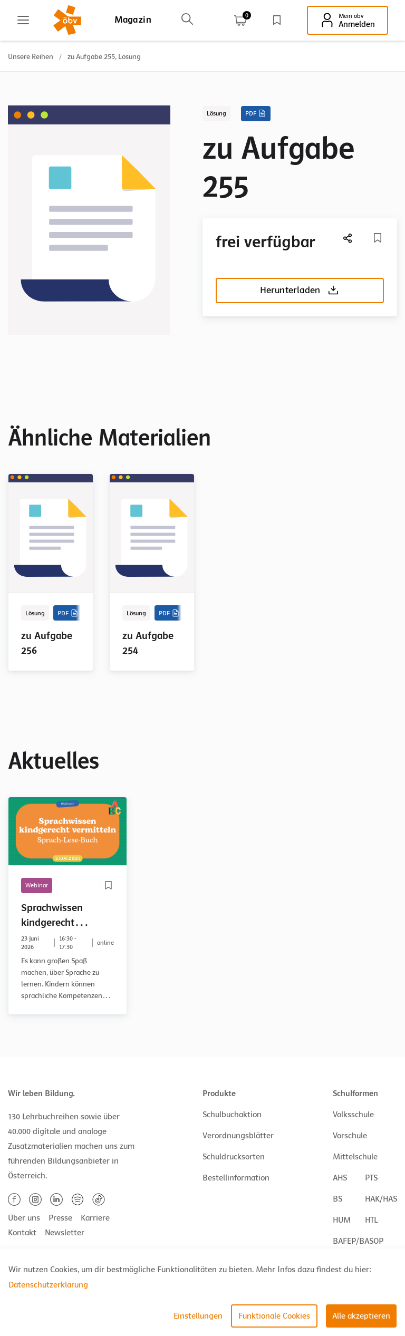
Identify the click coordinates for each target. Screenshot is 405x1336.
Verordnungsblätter (238, 1135)
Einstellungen (198, 1316)
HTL (371, 1220)
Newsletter (64, 1232)
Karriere (95, 1218)
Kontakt (22, 1232)
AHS (340, 1178)
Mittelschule (355, 1156)
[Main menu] (23, 20)
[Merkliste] (377, 237)
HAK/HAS (381, 1199)
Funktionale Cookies (274, 1316)
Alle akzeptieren (361, 1316)
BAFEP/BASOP (358, 1241)
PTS (371, 1178)
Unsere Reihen (30, 56)
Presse (60, 1218)
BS (337, 1199)
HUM (342, 1220)
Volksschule (353, 1114)
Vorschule (350, 1135)
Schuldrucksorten (233, 1156)
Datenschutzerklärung (48, 1285)
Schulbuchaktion (232, 1114)
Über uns (24, 1218)
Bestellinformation (235, 1178)
